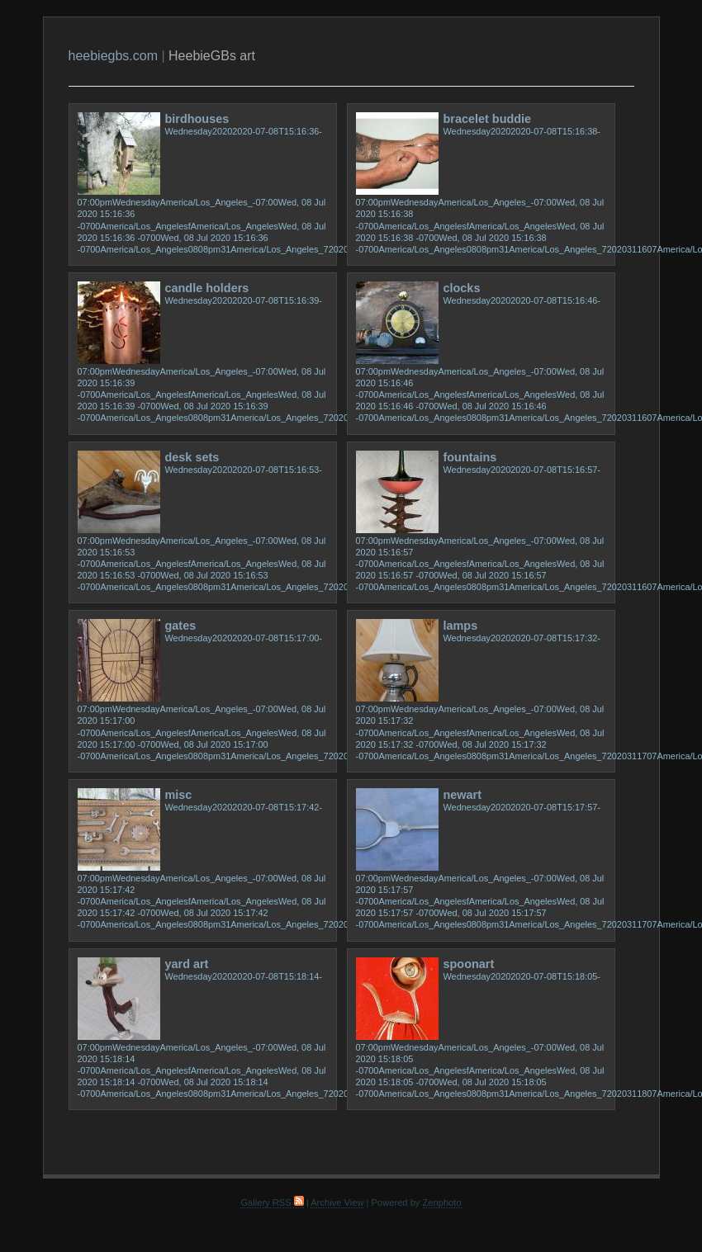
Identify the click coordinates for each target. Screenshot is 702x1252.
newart (462, 794)
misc (178, 794)
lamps (460, 625)
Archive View (337, 1202)
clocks (462, 288)
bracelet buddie (487, 118)
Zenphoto (442, 1202)
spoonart (469, 964)
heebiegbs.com (114, 56)
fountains (470, 457)
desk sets (192, 457)
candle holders (207, 288)
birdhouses (197, 118)
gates (181, 625)
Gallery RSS (271, 1202)
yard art (187, 964)
